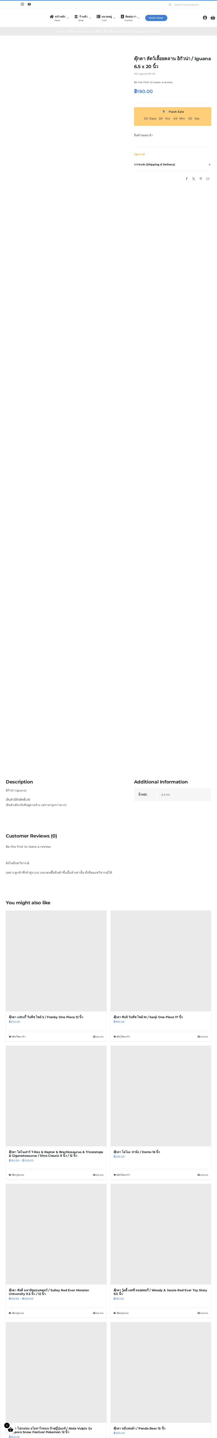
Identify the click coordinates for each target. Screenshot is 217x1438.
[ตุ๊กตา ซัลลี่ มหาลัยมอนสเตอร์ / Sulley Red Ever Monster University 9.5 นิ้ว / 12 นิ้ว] (56, 1234)
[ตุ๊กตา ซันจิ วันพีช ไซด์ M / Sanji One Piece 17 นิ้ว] (161, 961)
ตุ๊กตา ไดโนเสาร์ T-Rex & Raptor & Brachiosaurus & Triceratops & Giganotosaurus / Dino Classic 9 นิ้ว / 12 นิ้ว (56, 1154)
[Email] (207, 179)
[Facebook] (186, 179)
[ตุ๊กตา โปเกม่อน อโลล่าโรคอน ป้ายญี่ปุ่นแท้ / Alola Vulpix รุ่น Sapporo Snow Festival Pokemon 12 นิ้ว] (56, 1372)
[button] (172, 165)
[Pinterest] (200, 179)
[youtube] (29, 4)
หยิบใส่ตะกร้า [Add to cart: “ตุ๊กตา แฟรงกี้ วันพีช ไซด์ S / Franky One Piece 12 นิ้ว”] (18, 1036)
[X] (193, 179)
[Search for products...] (188, 5)
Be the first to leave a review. (153, 82)
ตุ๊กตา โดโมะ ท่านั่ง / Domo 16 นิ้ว (137, 1152)
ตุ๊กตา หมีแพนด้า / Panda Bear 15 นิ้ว (140, 1428)
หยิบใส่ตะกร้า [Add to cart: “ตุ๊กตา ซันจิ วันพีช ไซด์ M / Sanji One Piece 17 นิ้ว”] (123, 1036)
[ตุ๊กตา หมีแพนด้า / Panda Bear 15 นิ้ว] (161, 1372)
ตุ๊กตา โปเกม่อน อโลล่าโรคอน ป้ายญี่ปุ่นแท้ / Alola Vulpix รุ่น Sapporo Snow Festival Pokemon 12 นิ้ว (50, 1430)
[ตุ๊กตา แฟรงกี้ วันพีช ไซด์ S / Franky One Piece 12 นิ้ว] (56, 961)
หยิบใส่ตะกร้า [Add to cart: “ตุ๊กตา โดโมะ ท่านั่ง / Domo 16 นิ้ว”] (123, 1175)
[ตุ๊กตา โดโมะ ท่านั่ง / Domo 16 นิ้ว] (161, 1096)
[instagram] (22, 4)
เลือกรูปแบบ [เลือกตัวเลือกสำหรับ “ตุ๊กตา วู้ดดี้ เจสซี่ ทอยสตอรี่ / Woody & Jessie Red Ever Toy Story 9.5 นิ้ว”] (122, 1313)
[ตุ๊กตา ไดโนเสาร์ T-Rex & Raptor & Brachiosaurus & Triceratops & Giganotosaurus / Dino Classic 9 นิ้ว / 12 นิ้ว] (56, 1096)
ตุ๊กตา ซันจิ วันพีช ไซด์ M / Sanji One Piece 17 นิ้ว (148, 1017)
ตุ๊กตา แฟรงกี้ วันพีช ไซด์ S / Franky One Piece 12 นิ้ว (46, 1017)
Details (100, 1036)
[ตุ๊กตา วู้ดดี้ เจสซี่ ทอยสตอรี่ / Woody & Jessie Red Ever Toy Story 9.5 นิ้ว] (161, 1234)
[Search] (170, 5)
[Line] (15, 5)
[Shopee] (7, 5)
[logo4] (21, 14)
